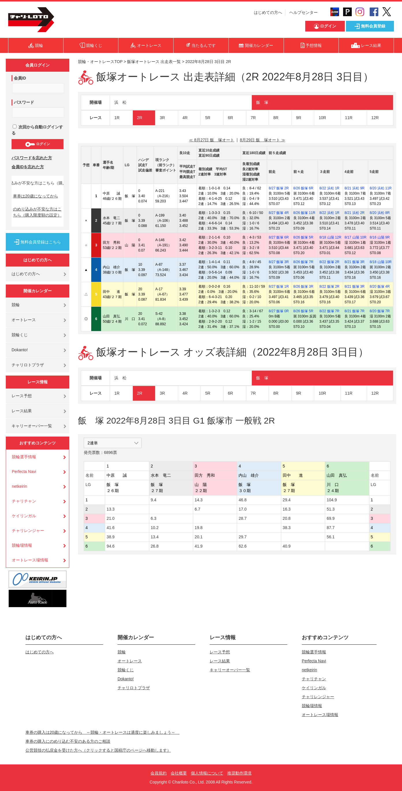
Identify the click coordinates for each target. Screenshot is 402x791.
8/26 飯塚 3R (303, 286)
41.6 (110, 527)
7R (253, 117)
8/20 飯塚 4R (380, 286)
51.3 (330, 509)
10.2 (155, 527)
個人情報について (207, 773)
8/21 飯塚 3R (354, 262)
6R (230, 117)
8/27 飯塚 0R (279, 311)
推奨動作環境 (239, 773)
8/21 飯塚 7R (354, 311)
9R (298, 117)
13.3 (110, 509)
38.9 (110, 537)
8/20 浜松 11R (381, 188)
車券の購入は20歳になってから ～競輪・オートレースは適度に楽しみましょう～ (102, 732)
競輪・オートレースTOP (100, 61)
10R (322, 117)
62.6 (242, 546)
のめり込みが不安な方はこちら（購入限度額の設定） (37, 212)
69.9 (330, 518)
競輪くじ (20, 334)
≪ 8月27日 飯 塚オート (211, 140)
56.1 (330, 537)
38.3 (287, 527)
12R (375, 117)
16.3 (287, 509)
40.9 (287, 546)
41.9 (198, 546)
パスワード (24, 102)
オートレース (24, 319)
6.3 (153, 518)
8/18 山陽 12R (330, 237)
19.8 (198, 527)
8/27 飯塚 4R (279, 213)
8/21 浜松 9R (354, 188)
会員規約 (158, 773)
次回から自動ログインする (37, 130)
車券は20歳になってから (35, 196)
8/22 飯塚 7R (329, 311)
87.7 (330, 527)
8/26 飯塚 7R (303, 262)
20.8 (287, 518)
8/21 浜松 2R (354, 213)
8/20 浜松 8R (380, 213)
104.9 (332, 500)
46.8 (242, 500)
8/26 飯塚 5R (303, 237)
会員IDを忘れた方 (28, 167)
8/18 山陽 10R (381, 262)
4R (185, 117)
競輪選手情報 (24, 456)
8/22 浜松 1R (329, 188)
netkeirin (19, 486)
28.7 (242, 518)
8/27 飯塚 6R (279, 237)
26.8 (155, 546)
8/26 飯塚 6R (303, 188)
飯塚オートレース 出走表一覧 (154, 61)
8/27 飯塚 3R (279, 262)
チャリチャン (24, 501)
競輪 (16, 304)
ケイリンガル (24, 515)
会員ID (20, 78)
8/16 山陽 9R (380, 237)
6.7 (197, 509)
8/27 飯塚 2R (279, 188)
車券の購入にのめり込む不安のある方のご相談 (67, 741)
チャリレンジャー (28, 530)
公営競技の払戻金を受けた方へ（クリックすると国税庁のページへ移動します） (98, 750)
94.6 (110, 546)
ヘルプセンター (303, 12)
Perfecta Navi (24, 471)
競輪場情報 (22, 545)
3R (162, 117)
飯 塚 (262, 102)
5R (207, 117)
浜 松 (120, 102)
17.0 (242, 509)
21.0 (110, 518)
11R (349, 117)
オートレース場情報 (30, 560)
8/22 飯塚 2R (329, 262)
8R (275, 117)
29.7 (242, 537)
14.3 (198, 500)
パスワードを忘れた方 (32, 158)
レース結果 (22, 411)
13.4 (155, 537)
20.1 (198, 537)
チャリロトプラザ (28, 365)
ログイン (37, 144)
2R (139, 117)
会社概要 (179, 773)
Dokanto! (20, 350)
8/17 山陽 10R (355, 237)
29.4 (287, 500)
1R (117, 117)
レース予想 (22, 395)
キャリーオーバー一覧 (32, 426)
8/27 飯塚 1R (279, 286)
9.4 (153, 500)
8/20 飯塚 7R (380, 311)
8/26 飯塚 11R (304, 213)
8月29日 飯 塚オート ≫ (262, 140)
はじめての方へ (268, 12)
